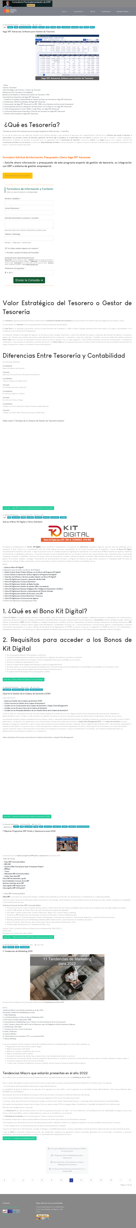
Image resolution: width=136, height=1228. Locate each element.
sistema (10, 27)
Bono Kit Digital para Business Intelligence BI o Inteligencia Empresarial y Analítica (34, 589)
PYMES (23, 517)
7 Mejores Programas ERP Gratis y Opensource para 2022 (29, 831)
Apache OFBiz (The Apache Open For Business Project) (23, 867)
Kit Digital (63, 517)
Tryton (6, 871)
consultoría (30, 517)
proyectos (46, 517)
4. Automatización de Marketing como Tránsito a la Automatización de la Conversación (34, 1022)
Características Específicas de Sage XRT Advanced (21, 97)
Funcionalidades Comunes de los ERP (16, 881)
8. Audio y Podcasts (10, 1031)
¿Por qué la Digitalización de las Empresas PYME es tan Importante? (68, 1150)
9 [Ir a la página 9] (51, 1180)
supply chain (7, 689)
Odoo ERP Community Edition (14, 862)
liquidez (53, 27)
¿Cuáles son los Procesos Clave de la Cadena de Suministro (25, 708)
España (86, 27)
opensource (8, 827)
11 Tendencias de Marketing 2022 (18, 951)
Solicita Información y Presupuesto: (17, 175)
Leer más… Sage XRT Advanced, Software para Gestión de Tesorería (28, 508)
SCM (27, 689)
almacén (64, 826)
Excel (58, 27)
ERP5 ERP (7, 864)
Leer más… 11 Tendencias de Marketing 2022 (19, 1138)
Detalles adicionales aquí (32, 264)
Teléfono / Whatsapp (12, 234)
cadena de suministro (36, 689)
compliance (75, 27)
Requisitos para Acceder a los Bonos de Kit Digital (22, 570)
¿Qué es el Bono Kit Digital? (14, 567)
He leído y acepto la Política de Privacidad (23, 253)
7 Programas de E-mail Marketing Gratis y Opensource (68, 1156)
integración (72, 826)
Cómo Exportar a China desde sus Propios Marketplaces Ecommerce (68, 1163)
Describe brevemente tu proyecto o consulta (22, 218)
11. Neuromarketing (9, 1038)
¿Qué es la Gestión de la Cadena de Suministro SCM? (27, 694)
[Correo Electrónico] (29, 212)
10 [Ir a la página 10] (61, 1180)
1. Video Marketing (9, 1015)
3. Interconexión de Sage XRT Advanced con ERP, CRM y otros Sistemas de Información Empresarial (38, 104)
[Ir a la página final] (130, 1180)
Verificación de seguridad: (15, 268)
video (16, 27)
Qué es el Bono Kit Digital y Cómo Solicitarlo (22, 522)
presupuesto (16, 517)
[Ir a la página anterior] (13, 1180)
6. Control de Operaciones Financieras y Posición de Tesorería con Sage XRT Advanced (34, 111)
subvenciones (55, 517)
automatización (25, 947)
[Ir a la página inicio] (4, 1180)
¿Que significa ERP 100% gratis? (14, 888)
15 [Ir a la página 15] (111, 1180)
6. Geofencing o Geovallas (12, 1027)
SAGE (47, 27)
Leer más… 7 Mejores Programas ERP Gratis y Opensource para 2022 (28, 937)
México (92, 27)
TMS (81, 27)
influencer (11, 947)
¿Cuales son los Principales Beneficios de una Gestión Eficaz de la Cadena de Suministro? (36, 710)
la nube (35, 27)
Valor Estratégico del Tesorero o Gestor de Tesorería (21, 90)
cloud (41, 826)
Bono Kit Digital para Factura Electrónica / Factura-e (24, 596)
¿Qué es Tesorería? (9, 87)
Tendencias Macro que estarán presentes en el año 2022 (23, 1010)
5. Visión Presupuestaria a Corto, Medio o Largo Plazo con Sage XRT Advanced (31, 109)
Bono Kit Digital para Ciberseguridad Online (21, 601)
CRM (9, 517)
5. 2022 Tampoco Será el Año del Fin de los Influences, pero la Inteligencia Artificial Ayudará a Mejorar (39, 1024)
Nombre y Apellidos (13, 198)
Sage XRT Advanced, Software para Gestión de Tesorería (29, 32)
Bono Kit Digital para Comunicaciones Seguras (21, 598)
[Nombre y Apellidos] (29, 203)
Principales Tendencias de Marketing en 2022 (19, 1012)
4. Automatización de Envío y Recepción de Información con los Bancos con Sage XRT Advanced (37, 106)
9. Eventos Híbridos (9, 1034)
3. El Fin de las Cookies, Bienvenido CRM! (17, 1019)
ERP (5, 27)
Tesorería (41, 27)
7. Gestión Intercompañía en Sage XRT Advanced (20, 114)
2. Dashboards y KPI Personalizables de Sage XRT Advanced (24, 102)
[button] (65, 11)
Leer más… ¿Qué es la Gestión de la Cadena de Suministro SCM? (27, 816)
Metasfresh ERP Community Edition (16, 874)
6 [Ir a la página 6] (23, 1180)
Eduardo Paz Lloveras (25, 27)
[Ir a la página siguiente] (120, 1180)
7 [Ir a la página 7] (32, 1180)
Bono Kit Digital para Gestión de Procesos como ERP (24, 593)
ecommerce (38, 517)
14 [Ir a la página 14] (101, 1180)
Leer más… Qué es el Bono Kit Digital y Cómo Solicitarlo (23, 679)
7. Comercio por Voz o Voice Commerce (17, 1029)
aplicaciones (48, 826)
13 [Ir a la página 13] (91, 1180)
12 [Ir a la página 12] (81, 1180)
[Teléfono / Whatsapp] (29, 238)
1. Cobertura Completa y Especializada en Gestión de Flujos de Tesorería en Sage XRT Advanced (37, 99)
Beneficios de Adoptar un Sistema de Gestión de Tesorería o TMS (26, 95)
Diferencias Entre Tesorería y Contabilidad (18, 92)
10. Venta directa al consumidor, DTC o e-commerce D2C (23, 1036)
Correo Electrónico (12, 208)
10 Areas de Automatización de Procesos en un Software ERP (68, 1170)
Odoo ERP (6, 897)
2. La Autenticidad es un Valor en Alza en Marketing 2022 (23, 1017)
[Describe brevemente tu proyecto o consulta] (29, 224)
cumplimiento (66, 27)
